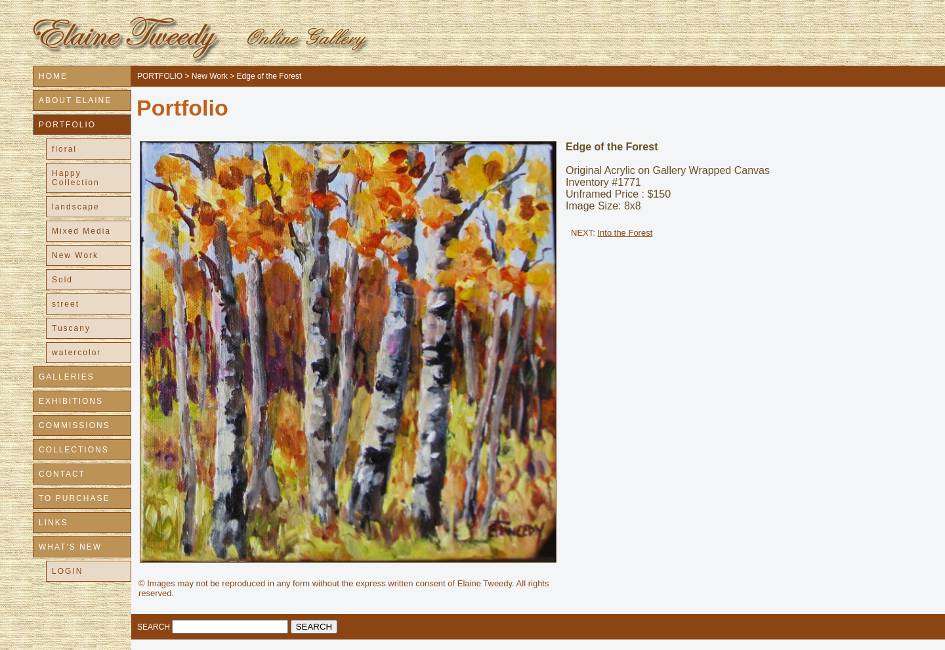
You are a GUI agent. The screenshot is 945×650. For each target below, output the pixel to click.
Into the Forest (624, 233)
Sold (62, 279)
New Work (75, 255)
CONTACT (62, 474)
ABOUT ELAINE (75, 100)
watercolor (76, 352)
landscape (76, 206)
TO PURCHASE (74, 498)
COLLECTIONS (74, 449)
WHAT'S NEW (70, 547)
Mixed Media (81, 231)
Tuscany (71, 328)
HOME (53, 76)
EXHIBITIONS (71, 401)
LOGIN (67, 571)
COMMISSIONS (74, 425)
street (65, 304)
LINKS (53, 522)
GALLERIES (66, 376)
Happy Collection (76, 178)
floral (64, 149)
